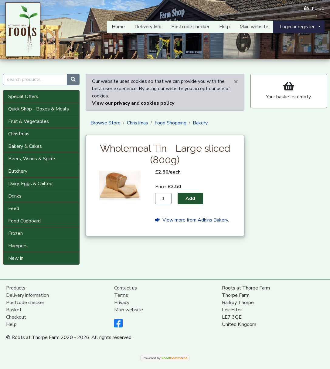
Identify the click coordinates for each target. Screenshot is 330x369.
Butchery (17, 171)
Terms (121, 295)
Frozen (15, 233)
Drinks (15, 196)
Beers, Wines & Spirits (32, 158)
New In (15, 258)
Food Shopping (170, 123)
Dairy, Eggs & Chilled (30, 183)
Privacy (121, 302)
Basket (14, 309)
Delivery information (27, 295)
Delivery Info (148, 26)
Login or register (297, 26)
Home (118, 26)
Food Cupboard (24, 221)
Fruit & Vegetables (28, 121)
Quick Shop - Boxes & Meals (38, 109)
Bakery (200, 123)
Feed (13, 208)
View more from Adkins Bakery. (192, 220)
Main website (254, 26)
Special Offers (23, 96)
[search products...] (35, 79)
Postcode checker (190, 26)
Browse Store (105, 123)
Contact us (125, 288)
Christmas (18, 133)
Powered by (165, 358)
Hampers (18, 245)
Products (16, 288)
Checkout (16, 317)
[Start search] (73, 79)
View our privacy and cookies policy (133, 103)
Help (224, 26)
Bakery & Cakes (25, 146)
